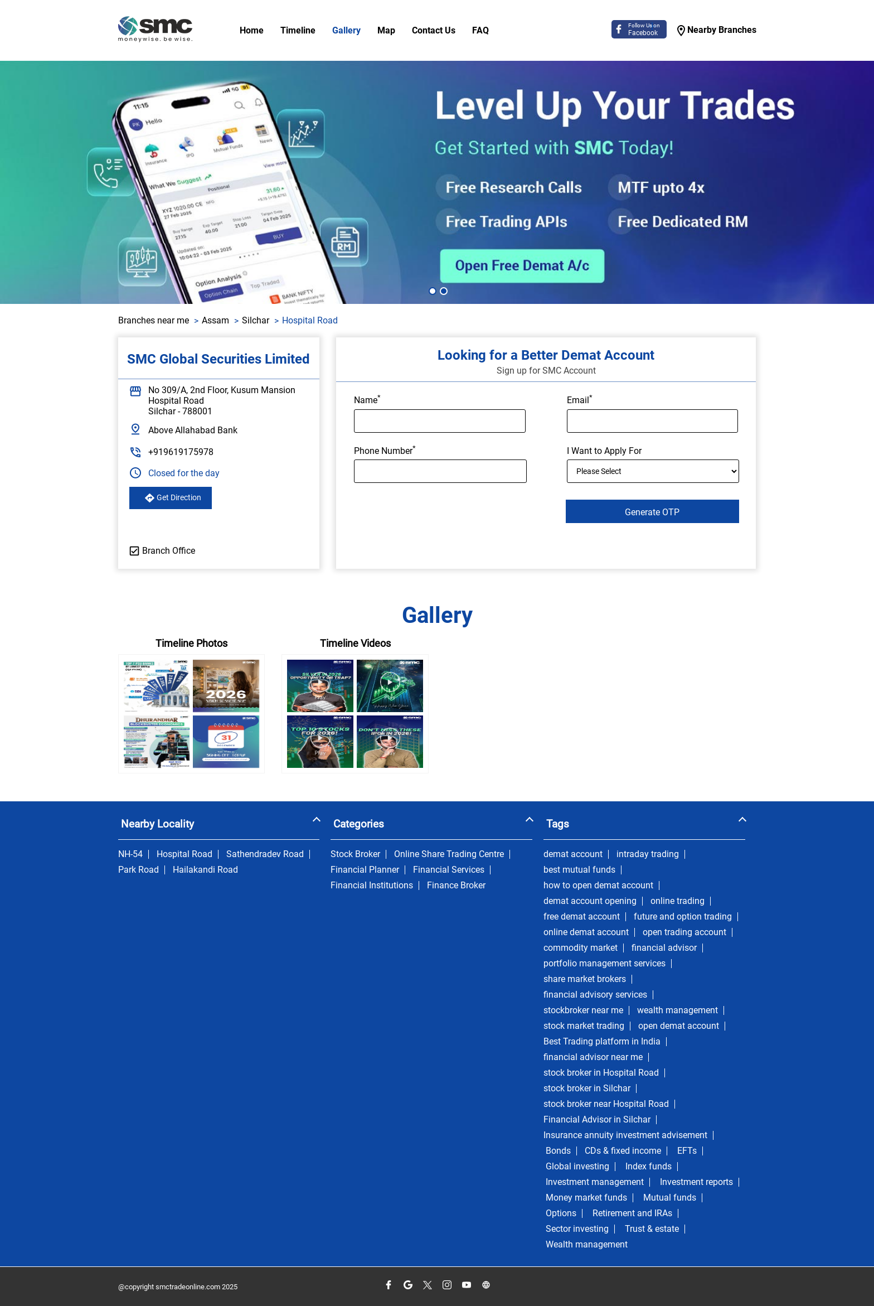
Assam (215, 320)
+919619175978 (180, 452)
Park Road (138, 869)
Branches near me (153, 320)
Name (367, 399)
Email (580, 399)
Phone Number (385, 450)
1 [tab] (431, 290)
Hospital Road (184, 854)
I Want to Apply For (604, 451)
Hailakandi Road (205, 869)
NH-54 (130, 854)
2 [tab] (442, 290)
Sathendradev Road (265, 854)
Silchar (255, 320)
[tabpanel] (437, 182)
